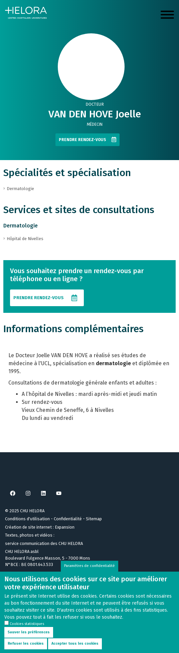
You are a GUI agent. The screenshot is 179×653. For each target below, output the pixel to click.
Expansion (64, 527)
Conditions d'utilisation (27, 518)
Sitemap (94, 518)
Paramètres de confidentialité (89, 572)
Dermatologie (20, 225)
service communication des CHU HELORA (44, 543)
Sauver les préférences (29, 638)
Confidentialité (68, 518)
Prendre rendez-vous (82, 139)
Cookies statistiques (27, 630)
